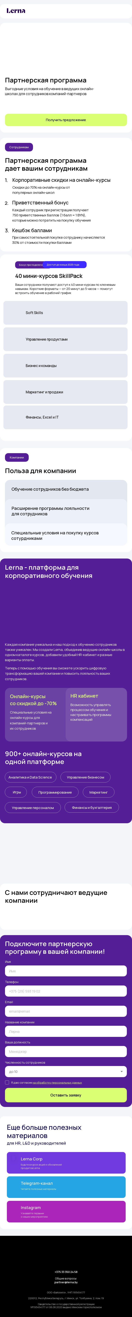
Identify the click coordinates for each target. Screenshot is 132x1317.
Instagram (31, 1207)
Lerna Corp (31, 1159)
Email (9, 1002)
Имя (8, 962)
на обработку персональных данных (57, 1083)
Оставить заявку (65, 1095)
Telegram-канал (37, 1183)
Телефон (11, 982)
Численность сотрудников (25, 1062)
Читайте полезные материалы (38, 1189)
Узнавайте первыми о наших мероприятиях (34, 1215)
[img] (121, 11)
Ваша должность (17, 1042)
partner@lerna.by (66, 1282)
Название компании (19, 1022)
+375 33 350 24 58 (66, 1272)
